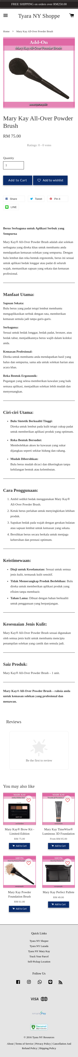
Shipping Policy (47, 1048)
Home (6, 31)
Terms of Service (24, 1043)
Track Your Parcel (39, 956)
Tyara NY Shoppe (39, 16)
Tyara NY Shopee (39, 941)
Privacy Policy (43, 1043)
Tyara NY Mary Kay (39, 951)
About (10, 1043)
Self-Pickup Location (39, 961)
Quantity (8, 158)
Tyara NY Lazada (39, 946)
